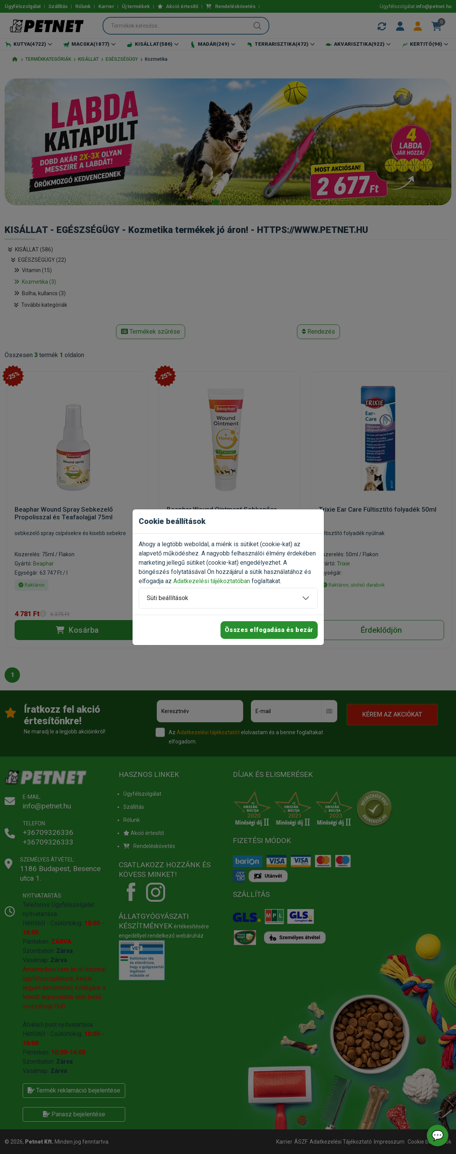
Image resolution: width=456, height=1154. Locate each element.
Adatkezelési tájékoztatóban (211, 581)
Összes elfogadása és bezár (269, 630)
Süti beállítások (167, 598)
